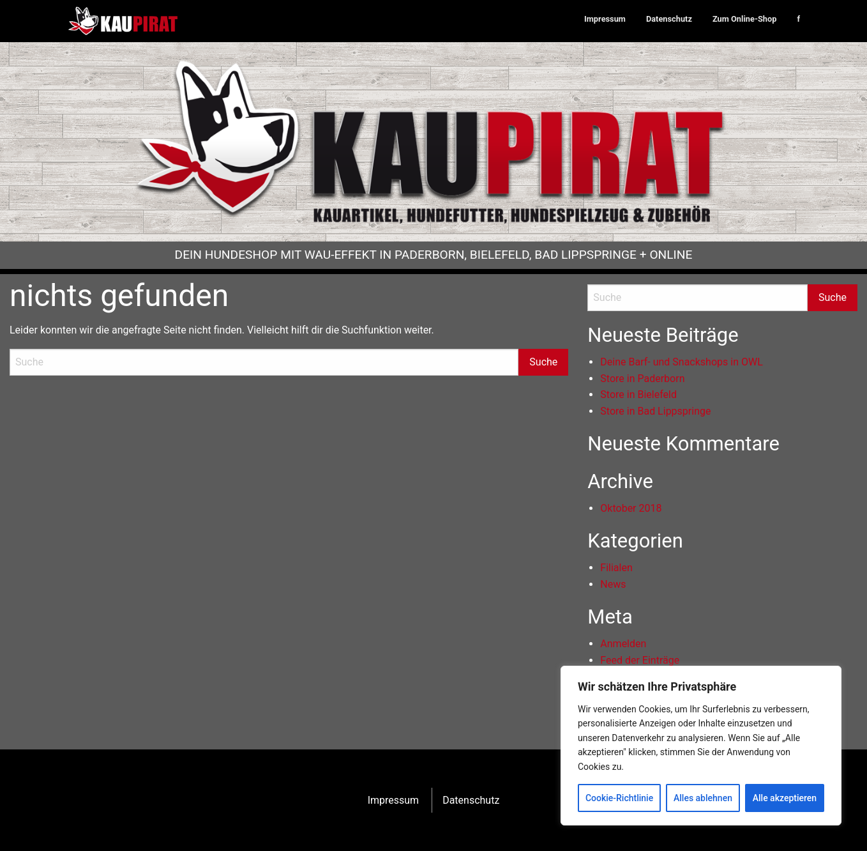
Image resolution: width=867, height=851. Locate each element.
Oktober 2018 (630, 508)
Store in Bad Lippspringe (655, 411)
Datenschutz (669, 19)
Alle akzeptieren (785, 798)
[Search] (264, 362)
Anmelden (623, 644)
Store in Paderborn (642, 378)
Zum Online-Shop (744, 19)
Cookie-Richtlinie (619, 798)
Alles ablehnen (703, 798)
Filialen (616, 568)
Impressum (605, 19)
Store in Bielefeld (638, 394)
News (613, 584)
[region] (701, 745)
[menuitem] (605, 19)
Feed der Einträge (639, 660)
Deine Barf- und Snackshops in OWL (681, 362)
